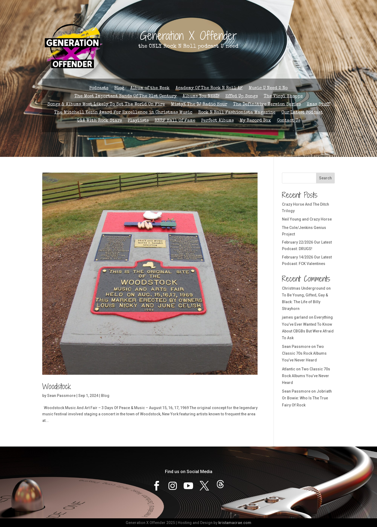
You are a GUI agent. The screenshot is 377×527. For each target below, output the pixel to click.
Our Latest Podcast (302, 113)
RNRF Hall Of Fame (175, 121)
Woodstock (56, 386)
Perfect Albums (217, 121)
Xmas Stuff (318, 105)
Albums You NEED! (201, 97)
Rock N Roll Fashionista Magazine (236, 113)
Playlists (138, 121)
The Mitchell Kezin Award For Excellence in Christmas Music (123, 113)
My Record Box (255, 121)
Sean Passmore (61, 395)
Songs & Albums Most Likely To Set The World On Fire (106, 105)
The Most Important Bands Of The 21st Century (125, 97)
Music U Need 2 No (268, 88)
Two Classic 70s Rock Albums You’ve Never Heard (304, 353)
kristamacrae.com (234, 522)
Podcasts (98, 88)
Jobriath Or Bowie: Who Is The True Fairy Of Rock (307, 398)
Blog (119, 88)
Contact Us (288, 121)
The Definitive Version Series (267, 105)
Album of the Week (150, 88)
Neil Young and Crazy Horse (307, 219)
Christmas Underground (303, 288)
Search (325, 178)
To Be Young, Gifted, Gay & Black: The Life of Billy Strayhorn (305, 302)
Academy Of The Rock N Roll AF (209, 88)
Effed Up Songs (241, 97)
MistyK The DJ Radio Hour (199, 105)
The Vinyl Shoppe (283, 97)
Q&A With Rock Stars (99, 121)
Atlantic (288, 369)
